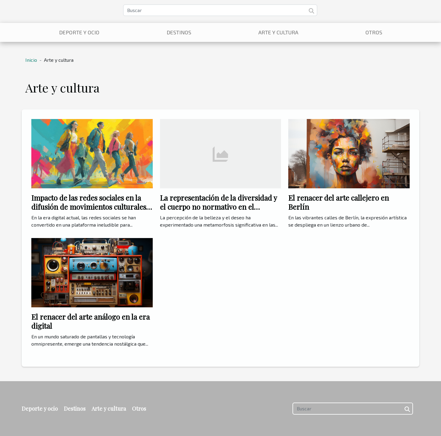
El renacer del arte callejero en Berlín (338, 202)
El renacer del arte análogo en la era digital (90, 321)
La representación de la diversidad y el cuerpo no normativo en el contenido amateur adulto (218, 207)
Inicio (31, 60)
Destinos (179, 32)
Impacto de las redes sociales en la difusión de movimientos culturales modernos (88, 207)
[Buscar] (220, 10)
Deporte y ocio (79, 32)
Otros (373, 32)
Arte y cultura (278, 32)
